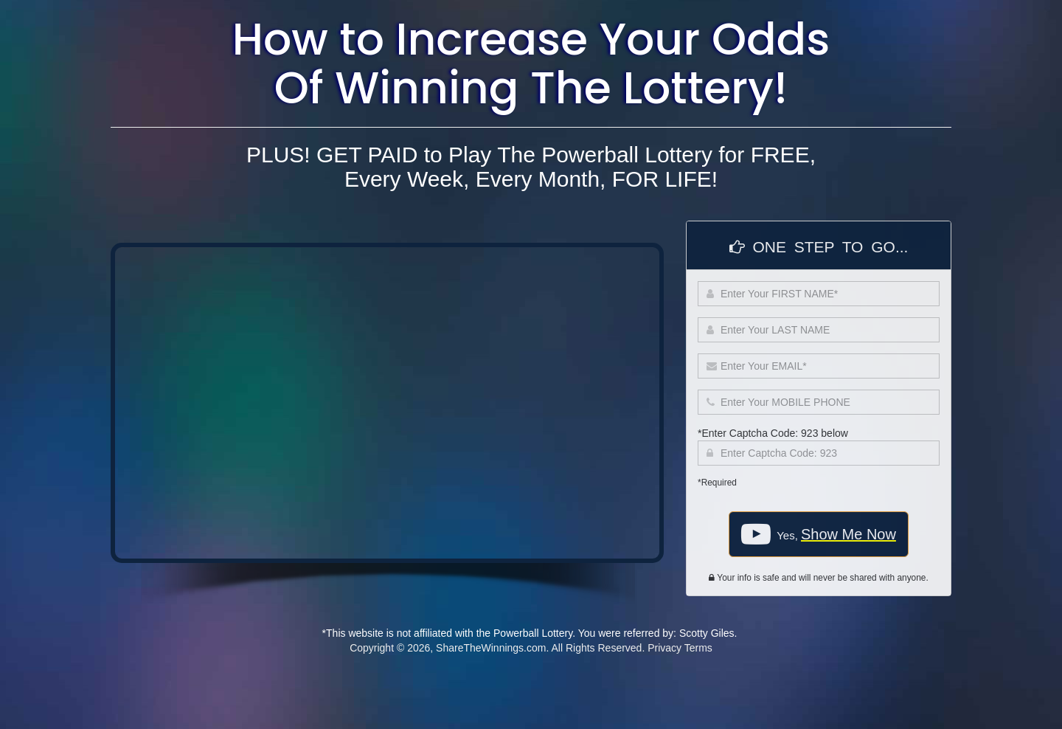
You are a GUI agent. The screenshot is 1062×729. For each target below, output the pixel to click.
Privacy (664, 648)
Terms (698, 648)
